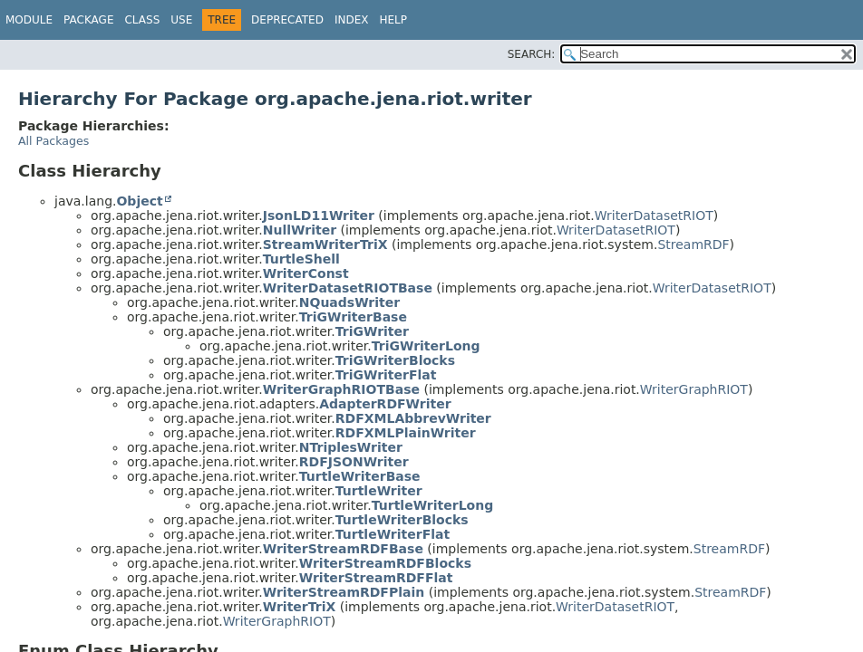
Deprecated (287, 20)
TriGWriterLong (426, 346)
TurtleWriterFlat (392, 534)
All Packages (53, 141)
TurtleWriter (378, 491)
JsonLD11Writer (318, 215)
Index (352, 20)
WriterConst (306, 273)
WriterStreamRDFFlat (376, 577)
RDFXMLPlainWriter (405, 433)
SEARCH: (532, 54)
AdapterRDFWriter (385, 404)
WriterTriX (299, 606)
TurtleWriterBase (360, 476)
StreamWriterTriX (325, 244)
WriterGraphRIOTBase (341, 389)
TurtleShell (301, 259)
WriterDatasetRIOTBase (347, 288)
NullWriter (299, 230)
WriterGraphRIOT (694, 389)
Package (88, 20)
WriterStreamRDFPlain (343, 592)
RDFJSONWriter (354, 462)
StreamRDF (693, 244)
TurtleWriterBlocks (402, 520)
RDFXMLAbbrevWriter (413, 418)
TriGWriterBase (353, 317)
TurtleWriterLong (432, 505)
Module (29, 20)
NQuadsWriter (349, 302)
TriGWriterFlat (386, 375)
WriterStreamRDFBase (343, 549)
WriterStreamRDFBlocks (385, 563)
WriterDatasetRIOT (654, 215)
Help (393, 20)
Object (139, 201)
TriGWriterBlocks (395, 360)
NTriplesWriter (350, 447)
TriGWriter (372, 331)
